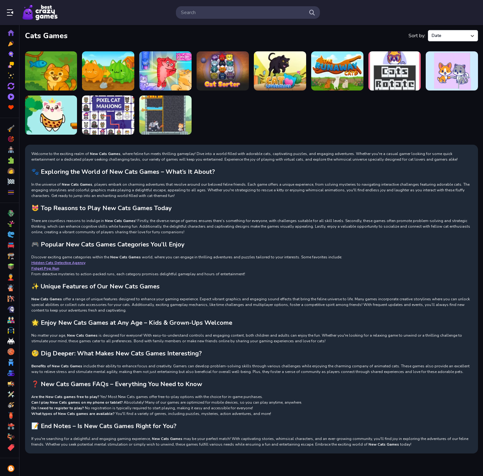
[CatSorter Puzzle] (223, 71)
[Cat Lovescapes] (280, 71)
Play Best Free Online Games (40, 13)
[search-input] (243, 12)
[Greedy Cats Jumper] (51, 115)
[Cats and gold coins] (166, 115)
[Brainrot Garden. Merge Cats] (108, 71)
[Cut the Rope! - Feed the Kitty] (51, 71)
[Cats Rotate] (394, 71)
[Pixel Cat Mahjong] (108, 115)
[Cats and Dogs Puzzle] (452, 71)
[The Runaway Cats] (337, 71)
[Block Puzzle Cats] (166, 71)
